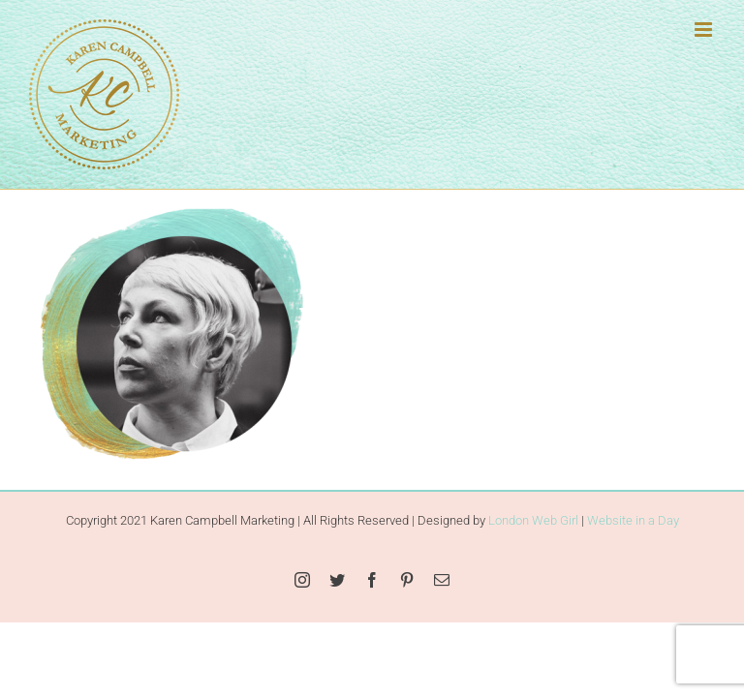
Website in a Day (633, 520)
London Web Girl (533, 520)
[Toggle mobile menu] (705, 29)
